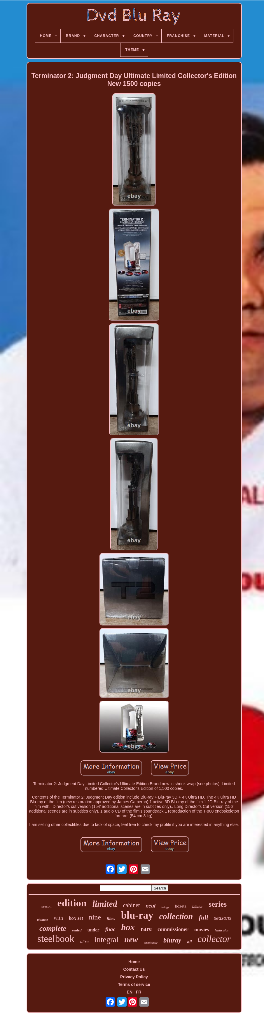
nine (95, 917)
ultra (84, 941)
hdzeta (180, 906)
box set (76, 918)
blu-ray (137, 915)
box (128, 927)
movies (201, 929)
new (131, 939)
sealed (77, 930)
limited (104, 903)
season (46, 906)
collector (214, 938)
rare (146, 928)
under (93, 929)
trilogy (165, 907)
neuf (150, 905)
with (58, 918)
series (218, 904)
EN (129, 992)
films (111, 919)
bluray (172, 940)
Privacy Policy (134, 977)
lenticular (222, 930)
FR (138, 992)
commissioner (173, 929)
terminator (151, 942)
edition (72, 903)
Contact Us (134, 969)
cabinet (131, 905)
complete (52, 928)
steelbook (55, 938)
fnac (110, 929)
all (189, 942)
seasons (222, 918)
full (203, 917)
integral (106, 939)
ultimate (42, 919)
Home (134, 961)
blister (197, 907)
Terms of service (134, 984)
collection (176, 916)
